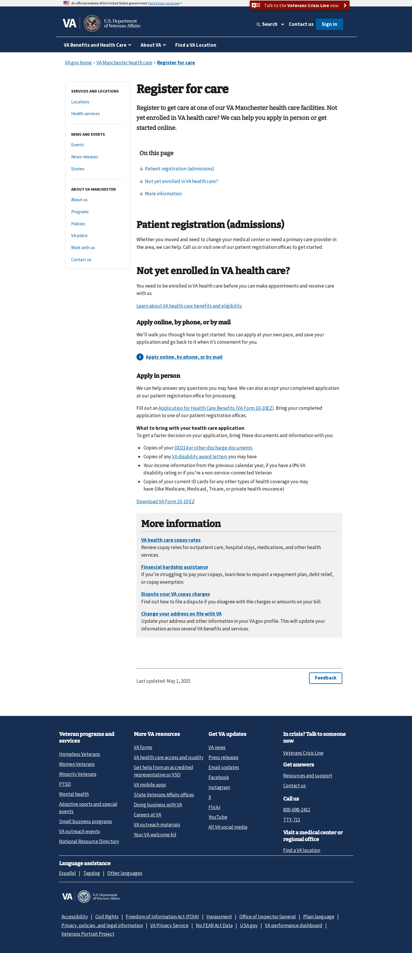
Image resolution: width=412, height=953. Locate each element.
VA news (217, 747)
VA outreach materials (157, 824)
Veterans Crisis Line (303, 753)
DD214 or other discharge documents (213, 447)
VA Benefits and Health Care (95, 45)
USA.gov (249, 925)
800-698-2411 (296, 809)
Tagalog (91, 873)
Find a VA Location (195, 45)
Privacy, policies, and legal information (102, 925)
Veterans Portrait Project (87, 934)
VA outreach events (79, 831)
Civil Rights (107, 916)
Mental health (74, 794)
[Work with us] (97, 248)
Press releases (223, 757)
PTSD (65, 784)
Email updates (223, 767)
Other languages (124, 873)
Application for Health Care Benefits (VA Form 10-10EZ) (216, 408)
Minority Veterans (77, 774)
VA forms (143, 747)
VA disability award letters (199, 456)
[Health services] (97, 114)
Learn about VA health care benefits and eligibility (189, 306)
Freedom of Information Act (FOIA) (162, 916)
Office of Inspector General (267, 916)
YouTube (217, 817)
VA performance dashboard (293, 925)
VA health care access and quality (169, 757)
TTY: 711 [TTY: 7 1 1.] (291, 819)
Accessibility (74, 916)
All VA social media (227, 827)
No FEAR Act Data (214, 925)
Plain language (318, 916)
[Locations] (97, 102)
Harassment (219, 916)
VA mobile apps (150, 784)
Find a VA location (301, 850)
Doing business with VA (158, 804)
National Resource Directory (89, 841)
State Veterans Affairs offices (164, 794)
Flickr (214, 807)
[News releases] (97, 157)
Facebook (218, 777)
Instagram (219, 787)
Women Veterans (77, 764)
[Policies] (97, 224)
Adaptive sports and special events (88, 808)
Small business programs (85, 821)
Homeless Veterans (79, 754)
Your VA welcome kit (155, 834)
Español (67, 873)
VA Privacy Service (169, 925)
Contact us (301, 24)
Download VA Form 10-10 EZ (165, 501)
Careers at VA (147, 814)
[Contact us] (97, 260)
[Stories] (97, 169)
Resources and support (307, 775)
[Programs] (97, 212)
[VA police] (97, 236)
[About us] (97, 200)
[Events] (97, 145)
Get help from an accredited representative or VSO (163, 771)
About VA (151, 45)
